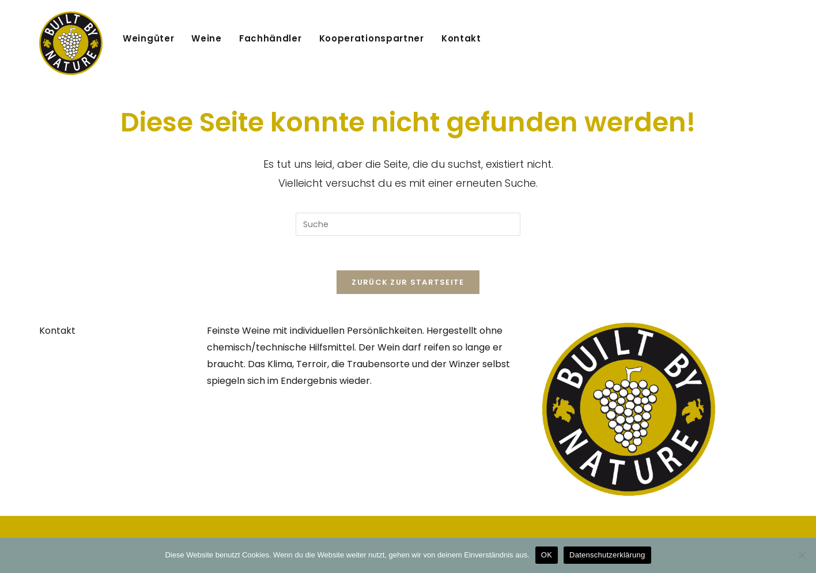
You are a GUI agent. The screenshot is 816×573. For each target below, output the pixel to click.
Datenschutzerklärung (607, 555)
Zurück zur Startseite (408, 282)
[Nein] (801, 555)
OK (546, 555)
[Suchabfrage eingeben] (408, 224)
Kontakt (57, 330)
